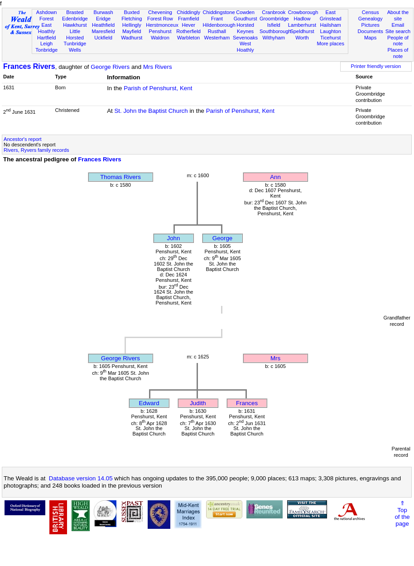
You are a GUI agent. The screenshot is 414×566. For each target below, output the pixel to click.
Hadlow (302, 18)
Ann (275, 177)
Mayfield (131, 31)
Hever (188, 25)
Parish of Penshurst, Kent (158, 88)
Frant (217, 18)
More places (330, 43)
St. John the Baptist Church (151, 110)
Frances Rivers (29, 66)
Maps (370, 37)
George (222, 238)
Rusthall (217, 31)
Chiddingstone (219, 12)
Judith (198, 403)
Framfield (188, 18)
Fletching (131, 18)
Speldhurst (302, 31)
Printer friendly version (376, 66)
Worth (301, 37)
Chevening (160, 12)
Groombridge (274, 18)
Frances (247, 403)
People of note (398, 41)
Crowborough (303, 12)
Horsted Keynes (245, 28)
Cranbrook (273, 12)
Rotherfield (188, 31)
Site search (398, 31)
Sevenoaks (245, 37)
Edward (149, 403)
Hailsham (330, 25)
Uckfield (103, 37)
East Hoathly (46, 28)
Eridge (103, 18)
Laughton (330, 31)
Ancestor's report (23, 139)
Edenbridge (75, 18)
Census (370, 12)
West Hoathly (245, 47)
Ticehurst (330, 37)
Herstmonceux (162, 25)
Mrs (275, 358)
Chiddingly (188, 12)
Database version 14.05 (81, 478)
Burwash (103, 12)
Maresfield (103, 31)
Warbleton (188, 37)
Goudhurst (245, 18)
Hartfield (46, 37)
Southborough (275, 31)
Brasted (74, 12)
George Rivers (110, 66)
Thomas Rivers (120, 177)
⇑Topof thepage (402, 513)
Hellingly (131, 25)
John (173, 238)
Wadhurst (131, 37)
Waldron (160, 37)
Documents (370, 31)
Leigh (46, 43)
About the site (398, 15)
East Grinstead (331, 15)
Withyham (274, 37)
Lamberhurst (302, 25)
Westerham (217, 37)
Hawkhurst (75, 25)
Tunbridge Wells (75, 47)
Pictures (370, 25)
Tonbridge (46, 50)
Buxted (132, 12)
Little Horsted (75, 34)
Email (398, 25)
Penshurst (160, 31)
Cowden (245, 12)
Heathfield (103, 25)
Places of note (398, 53)
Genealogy (370, 18)
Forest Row (160, 18)
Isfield (273, 25)
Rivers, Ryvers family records (36, 150)
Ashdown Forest (46, 15)
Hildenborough (219, 25)
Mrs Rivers (157, 66)
